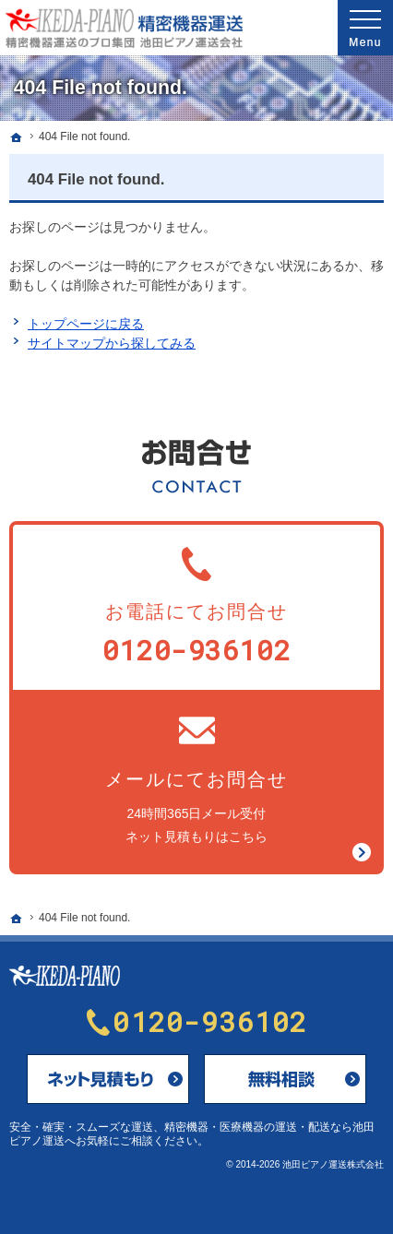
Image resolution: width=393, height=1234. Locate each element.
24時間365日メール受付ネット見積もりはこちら (196, 778)
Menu (365, 27)
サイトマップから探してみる (112, 343)
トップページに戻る (86, 323)
